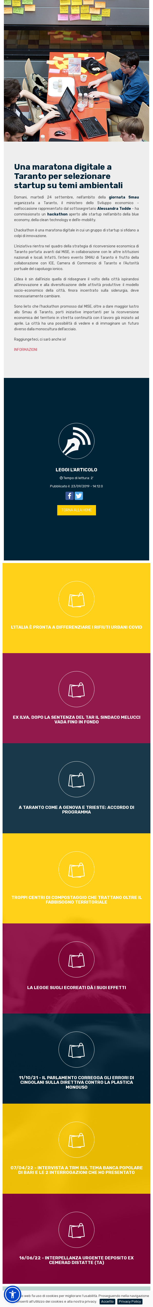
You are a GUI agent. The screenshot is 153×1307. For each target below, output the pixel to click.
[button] (12, 1294)
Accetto (107, 1301)
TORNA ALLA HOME (76, 510)
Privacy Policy (130, 1301)
